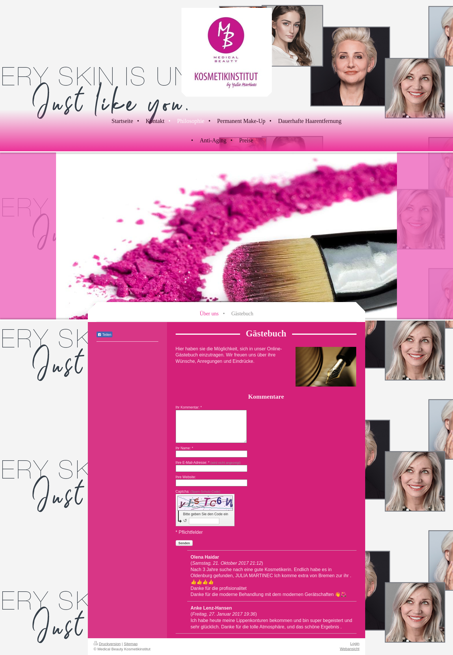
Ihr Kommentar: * (189, 407)
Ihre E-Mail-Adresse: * (208, 463)
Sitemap (131, 644)
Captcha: (198, 492)
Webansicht (349, 649)
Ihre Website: (186, 477)
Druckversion (107, 644)
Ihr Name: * (184, 448)
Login (354, 643)
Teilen (104, 335)
